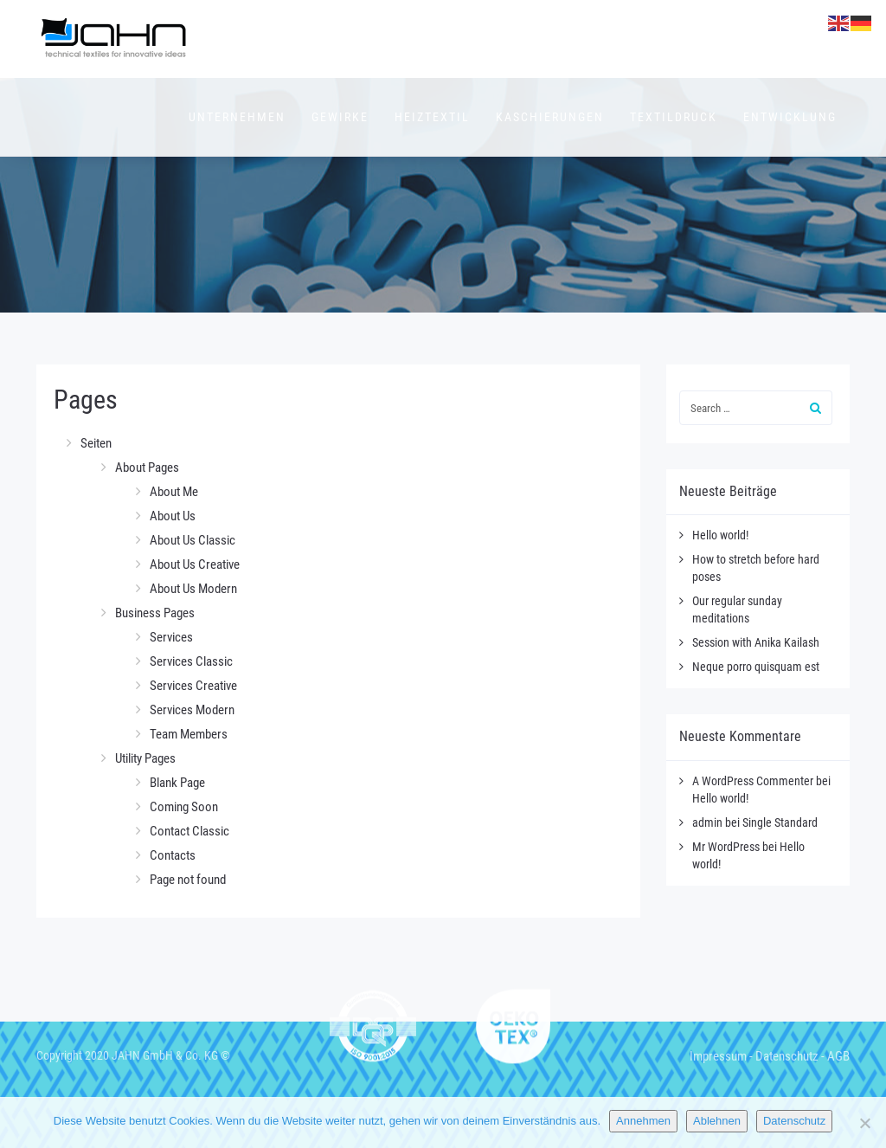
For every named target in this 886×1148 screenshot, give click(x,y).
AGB (838, 1056)
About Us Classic (192, 540)
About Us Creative (195, 564)
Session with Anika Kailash (755, 642)
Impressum (718, 1056)
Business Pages (155, 613)
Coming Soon (184, 807)
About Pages (147, 467)
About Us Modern (193, 589)
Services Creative (193, 685)
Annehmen (643, 1120)
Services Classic (191, 661)
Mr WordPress (726, 847)
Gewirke (340, 117)
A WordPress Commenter (752, 781)
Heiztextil (432, 117)
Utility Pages (145, 758)
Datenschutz (787, 1056)
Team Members (189, 734)
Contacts (173, 855)
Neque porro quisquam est (755, 667)
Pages (86, 399)
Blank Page (177, 782)
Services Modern (192, 710)
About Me (174, 492)
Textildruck (673, 117)
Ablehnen (717, 1120)
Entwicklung (790, 117)
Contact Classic (189, 831)
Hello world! (720, 535)
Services (171, 637)
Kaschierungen (550, 117)
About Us (173, 516)
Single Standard (780, 822)
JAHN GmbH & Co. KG (165, 1055)
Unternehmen (237, 117)
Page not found (188, 879)
